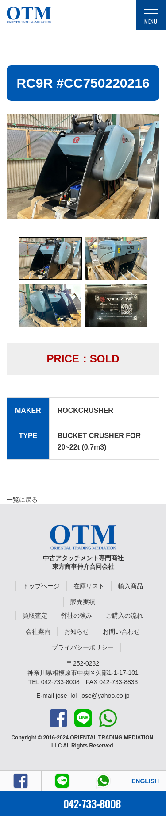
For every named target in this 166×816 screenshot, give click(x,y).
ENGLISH (145, 781)
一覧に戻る (22, 499)
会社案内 (38, 631)
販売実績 (82, 601)
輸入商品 (130, 585)
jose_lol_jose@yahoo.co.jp (93, 695)
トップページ (41, 585)
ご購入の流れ (124, 615)
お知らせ (76, 631)
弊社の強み (76, 615)
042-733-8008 (92, 804)
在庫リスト (88, 585)
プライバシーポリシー (83, 647)
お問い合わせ (121, 631)
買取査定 (35, 615)
